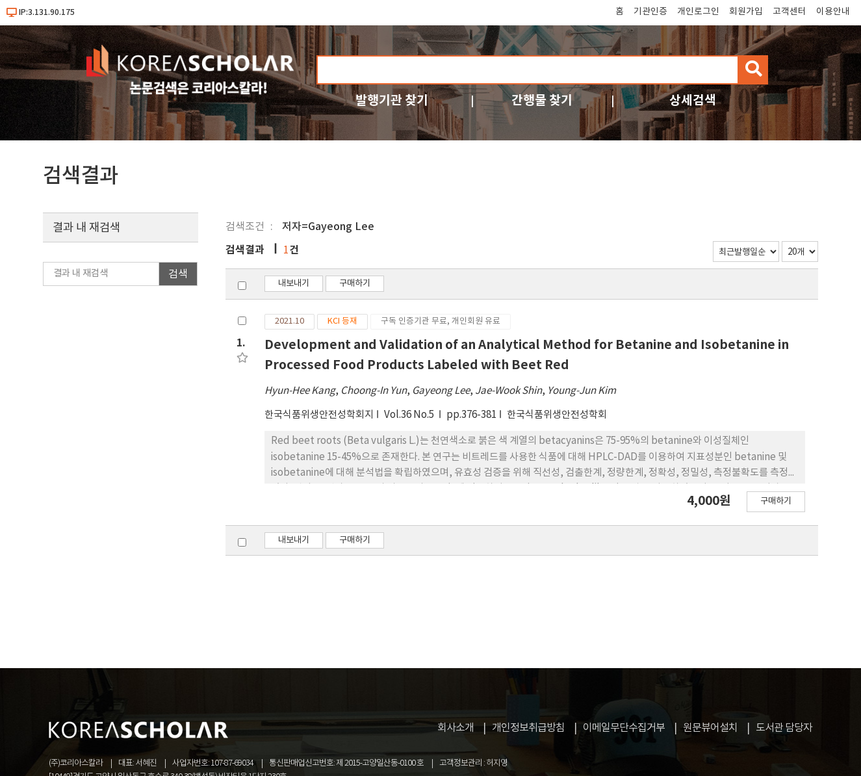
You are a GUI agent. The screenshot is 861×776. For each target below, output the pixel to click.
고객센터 (789, 11)
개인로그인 (698, 11)
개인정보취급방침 (528, 728)
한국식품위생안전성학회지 (319, 414)
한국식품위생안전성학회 (557, 414)
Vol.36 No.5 (410, 414)
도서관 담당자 (784, 728)
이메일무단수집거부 (624, 728)
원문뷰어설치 (710, 728)
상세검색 (692, 100)
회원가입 (746, 11)
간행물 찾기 (541, 100)
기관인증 (650, 11)
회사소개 (455, 728)
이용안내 (833, 11)
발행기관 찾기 (391, 100)
